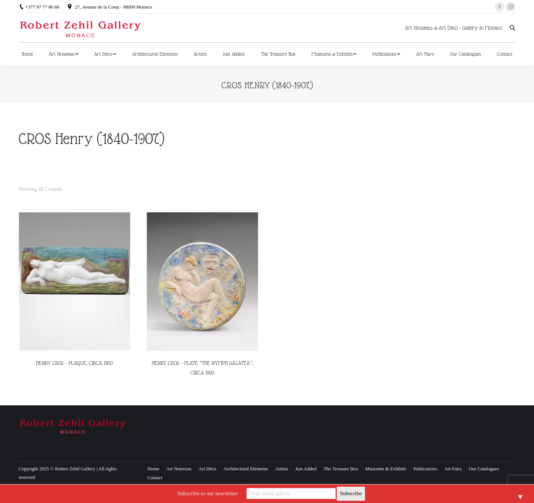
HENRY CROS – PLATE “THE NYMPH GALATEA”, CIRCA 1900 (202, 368)
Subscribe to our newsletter (207, 493)
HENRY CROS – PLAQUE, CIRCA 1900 (74, 363)
